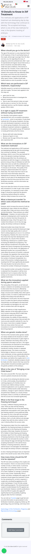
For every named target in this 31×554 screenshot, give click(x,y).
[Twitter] (18, 1)
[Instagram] (22, 1)
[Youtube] (16, 1)
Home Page (4, 36)
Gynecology (4, 509)
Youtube (13, 498)
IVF (9, 36)
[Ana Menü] (28, 6)
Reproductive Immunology (9, 511)
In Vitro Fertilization (14, 509)
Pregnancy (24, 509)
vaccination (6, 119)
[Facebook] (20, 1)
